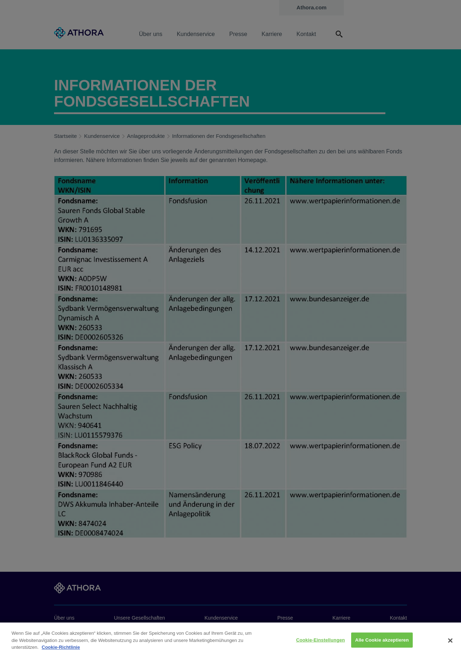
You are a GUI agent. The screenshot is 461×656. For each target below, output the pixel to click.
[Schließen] (450, 643)
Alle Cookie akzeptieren (382, 642)
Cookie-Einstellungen (320, 642)
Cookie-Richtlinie (61, 649)
